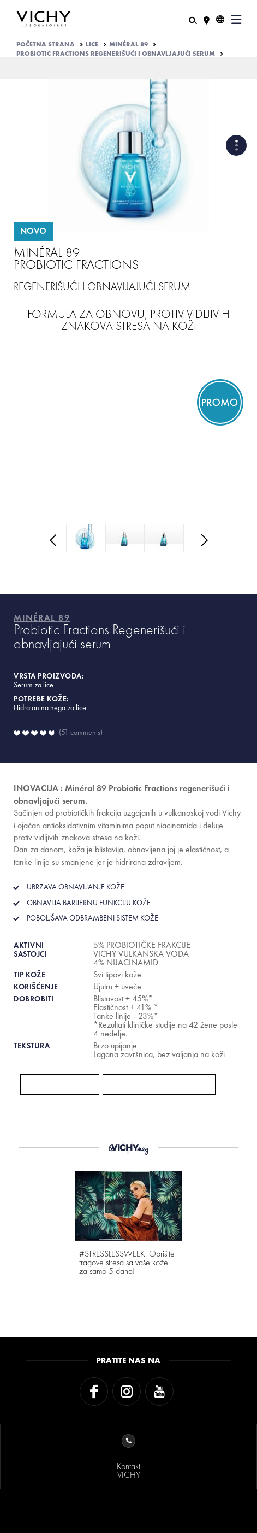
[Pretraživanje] (193, 19)
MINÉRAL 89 (128, 44)
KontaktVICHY (128, 1457)
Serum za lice (33, 684)
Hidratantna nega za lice (50, 707)
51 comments (80, 732)
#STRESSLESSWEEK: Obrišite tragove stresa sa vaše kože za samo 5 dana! (127, 1262)
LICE (92, 44)
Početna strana (45, 44)
